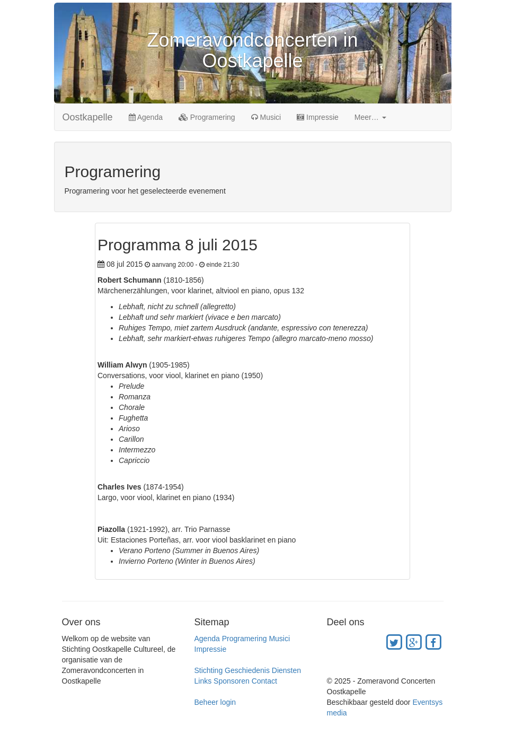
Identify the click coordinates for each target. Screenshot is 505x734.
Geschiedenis (247, 670)
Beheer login (215, 702)
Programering (207, 117)
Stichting (208, 670)
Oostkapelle (88, 117)
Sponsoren (232, 681)
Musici (266, 117)
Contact (264, 681)
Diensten (286, 670)
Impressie (318, 117)
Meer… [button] (370, 117)
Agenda (146, 117)
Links (203, 681)
